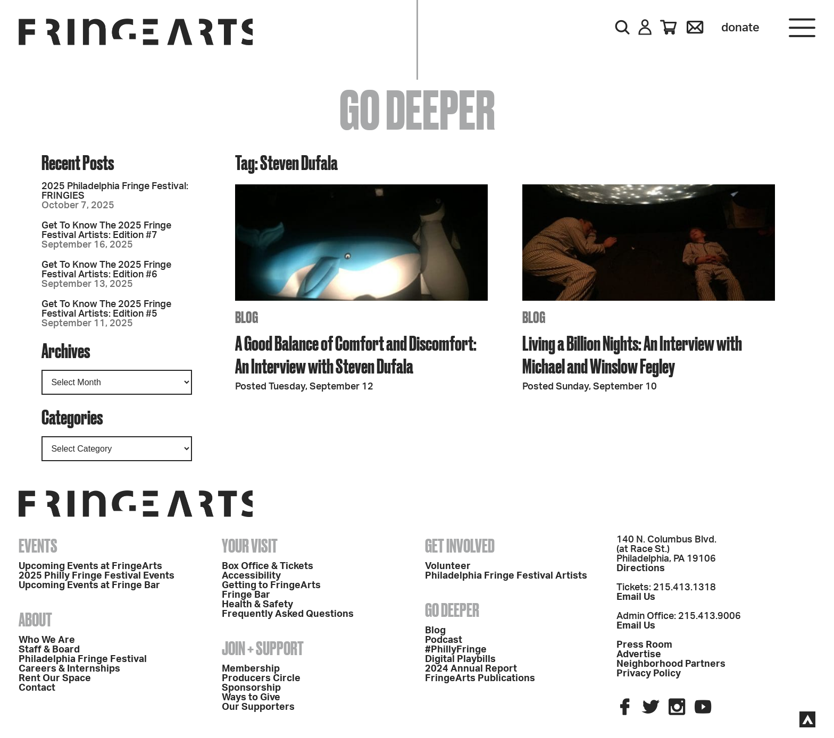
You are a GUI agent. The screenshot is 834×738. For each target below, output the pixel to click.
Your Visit (250, 545)
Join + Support (263, 648)
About (35, 619)
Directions (640, 568)
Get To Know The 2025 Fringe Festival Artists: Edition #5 (106, 309)
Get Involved (460, 545)
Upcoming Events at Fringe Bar (89, 585)
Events (38, 545)
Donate (740, 27)
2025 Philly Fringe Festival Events (96, 576)
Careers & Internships (69, 669)
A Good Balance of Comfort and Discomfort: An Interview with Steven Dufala (356, 354)
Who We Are (47, 640)
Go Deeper (452, 610)
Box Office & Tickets (267, 566)
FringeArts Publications (480, 678)
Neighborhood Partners (670, 664)
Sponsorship (251, 688)
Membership (251, 669)
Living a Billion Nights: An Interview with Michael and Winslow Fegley (632, 354)
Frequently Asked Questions (288, 614)
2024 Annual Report (471, 669)
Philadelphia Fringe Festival (83, 659)
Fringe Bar (246, 595)
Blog (435, 630)
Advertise (638, 654)
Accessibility (251, 576)
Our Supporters (258, 707)
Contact (37, 688)
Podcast (443, 640)
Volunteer (448, 566)
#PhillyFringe (456, 650)
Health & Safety (257, 604)
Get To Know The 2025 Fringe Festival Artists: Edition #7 (106, 230)
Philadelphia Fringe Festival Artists (506, 576)
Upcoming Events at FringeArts (90, 566)
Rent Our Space (55, 678)
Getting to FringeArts (271, 585)
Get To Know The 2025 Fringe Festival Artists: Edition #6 (106, 269)
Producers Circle (261, 678)
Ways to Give (251, 697)
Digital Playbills (460, 659)
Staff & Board (49, 650)
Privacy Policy (648, 673)
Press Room (644, 645)
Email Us (635, 597)
